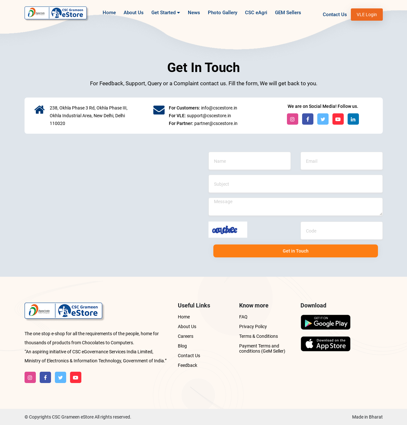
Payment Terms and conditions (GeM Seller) (262, 348)
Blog (182, 345)
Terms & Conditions (258, 336)
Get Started (165, 14)
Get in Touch (296, 251)
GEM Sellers (288, 12)
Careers (185, 336)
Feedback (187, 365)
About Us (134, 12)
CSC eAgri (256, 12)
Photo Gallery (222, 12)
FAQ (243, 316)
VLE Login (367, 14)
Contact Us (335, 14)
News (194, 12)
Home (109, 12)
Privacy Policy (253, 326)
